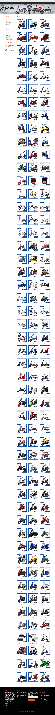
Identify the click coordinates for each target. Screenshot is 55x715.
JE (44, 447)
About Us (19, 2)
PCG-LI (22, 173)
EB (33, 343)
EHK (33, 134)
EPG (45, 56)
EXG (45, 160)
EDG (33, 56)
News (25, 2)
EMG (22, 591)
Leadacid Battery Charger (33, 643)
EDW (33, 147)
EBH (21, 330)
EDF (21, 95)
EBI (44, 134)
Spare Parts (8, 29)
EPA (44, 121)
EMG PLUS (33, 591)
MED (21, 552)
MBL (21, 447)
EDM (45, 82)
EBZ (21, 317)
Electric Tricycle (8, 22)
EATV (45, 304)
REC (21, 473)
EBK (44, 356)
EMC (21, 682)
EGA (21, 69)
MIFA (33, 421)
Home (8, 2)
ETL (44, 108)
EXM (21, 199)
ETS (21, 82)
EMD (33, 630)
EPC (33, 121)
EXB (44, 408)
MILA (22, 408)
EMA (45, 669)
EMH (45, 617)
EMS (33, 604)
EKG (21, 186)
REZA (45, 552)
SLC (33, 108)
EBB (44, 643)
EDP (21, 56)
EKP (33, 199)
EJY (44, 460)
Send (32, 699)
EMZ (33, 565)
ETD (21, 147)
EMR (21, 108)
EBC (21, 382)
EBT (33, 330)
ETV (21, 121)
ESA (33, 408)
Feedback (30, 2)
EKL (44, 225)
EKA (21, 669)
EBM (21, 356)
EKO (33, 212)
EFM (21, 578)
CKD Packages (8, 35)
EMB (45, 630)
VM (44, 434)
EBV (44, 317)
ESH (33, 473)
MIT (33, 82)
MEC (33, 552)
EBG (33, 356)
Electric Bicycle (8, 27)
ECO (45, 395)
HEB (21, 160)
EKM (45, 212)
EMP (45, 578)
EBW (33, 317)
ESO (45, 421)
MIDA (33, 160)
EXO (45, 382)
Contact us (37, 2)
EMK (33, 617)
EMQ (45, 565)
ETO (33, 304)
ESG (45, 473)
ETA (21, 304)
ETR (44, 173)
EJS (33, 460)
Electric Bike (8, 24)
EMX (45, 604)
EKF (21, 225)
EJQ (21, 434)
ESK (33, 434)
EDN (21, 134)
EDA (21, 421)
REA (44, 69)
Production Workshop (9, 39)
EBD (44, 369)
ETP (33, 173)
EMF (21, 630)
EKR (21, 212)
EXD (33, 395)
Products (13, 2)
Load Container (8, 37)
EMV (21, 604)
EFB (33, 69)
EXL (21, 395)
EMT (21, 617)
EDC (45, 682)
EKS (44, 199)
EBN (44, 343)
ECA (21, 656)
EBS (44, 330)
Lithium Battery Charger (21, 643)
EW (21, 460)
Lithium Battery (33, 186)
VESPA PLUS (33, 578)
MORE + (7, 703)
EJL (33, 447)
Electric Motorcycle (9, 20)
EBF (21, 369)
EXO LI (45, 147)
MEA (21, 565)
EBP (21, 343)
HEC (45, 656)
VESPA (33, 682)
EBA (33, 382)
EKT (33, 225)
